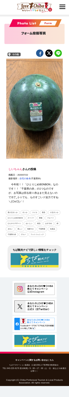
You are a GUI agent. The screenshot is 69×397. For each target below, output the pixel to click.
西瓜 (43, 212)
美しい (19, 229)
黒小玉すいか (13, 212)
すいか (24, 212)
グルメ (23, 234)
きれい (10, 229)
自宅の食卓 (25, 178)
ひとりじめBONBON (15, 218)
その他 (15, 54)
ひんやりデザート (14, 223)
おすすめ (48, 223)
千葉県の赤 (12, 234)
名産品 (52, 229)
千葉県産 (42, 229)
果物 (40, 218)
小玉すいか (54, 212)
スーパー (31, 218)
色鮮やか (30, 229)
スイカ (34, 212)
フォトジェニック (37, 234)
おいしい (29, 223)
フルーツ (50, 218)
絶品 (38, 223)
